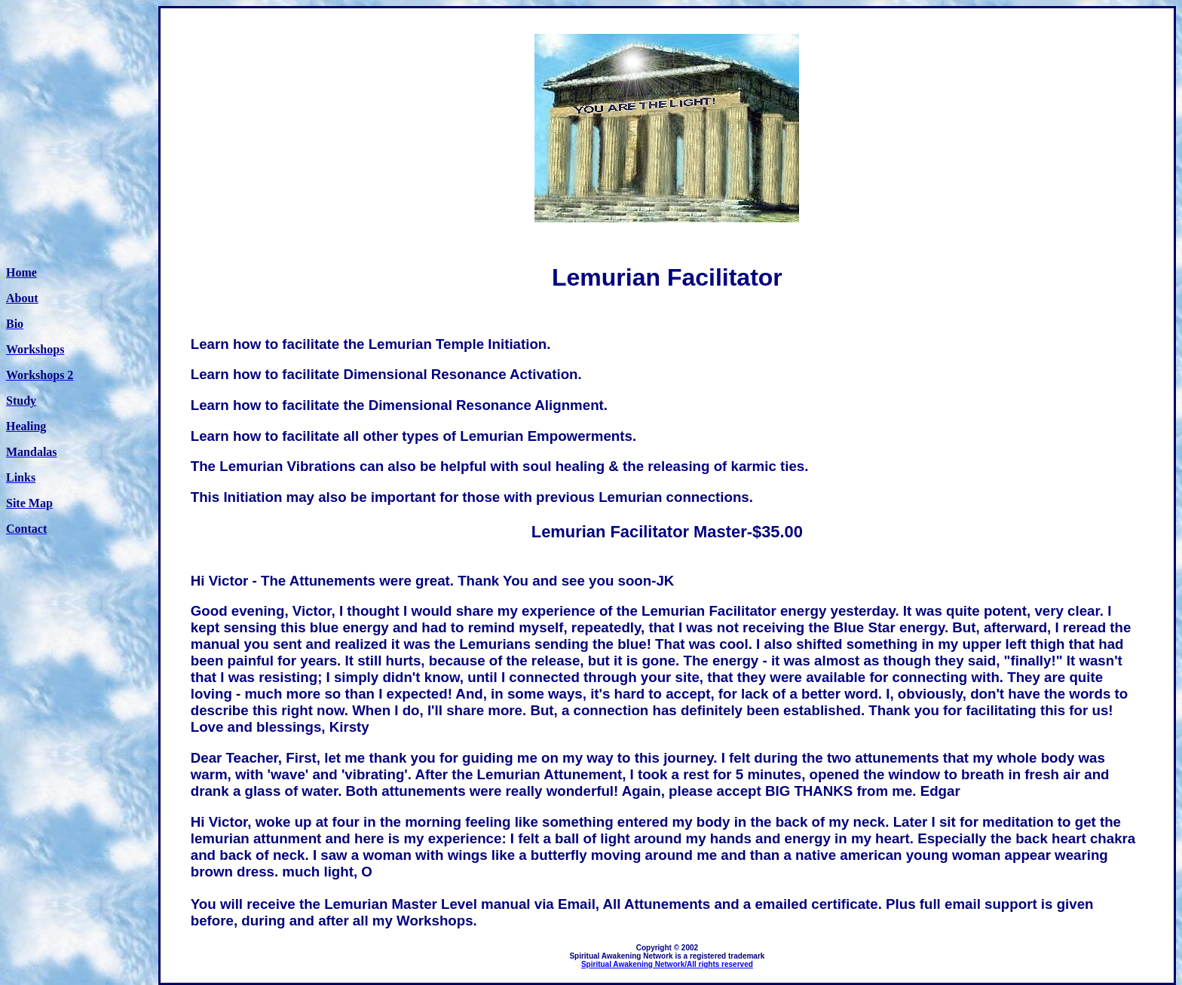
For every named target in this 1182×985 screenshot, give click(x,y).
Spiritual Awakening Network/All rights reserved (667, 964)
